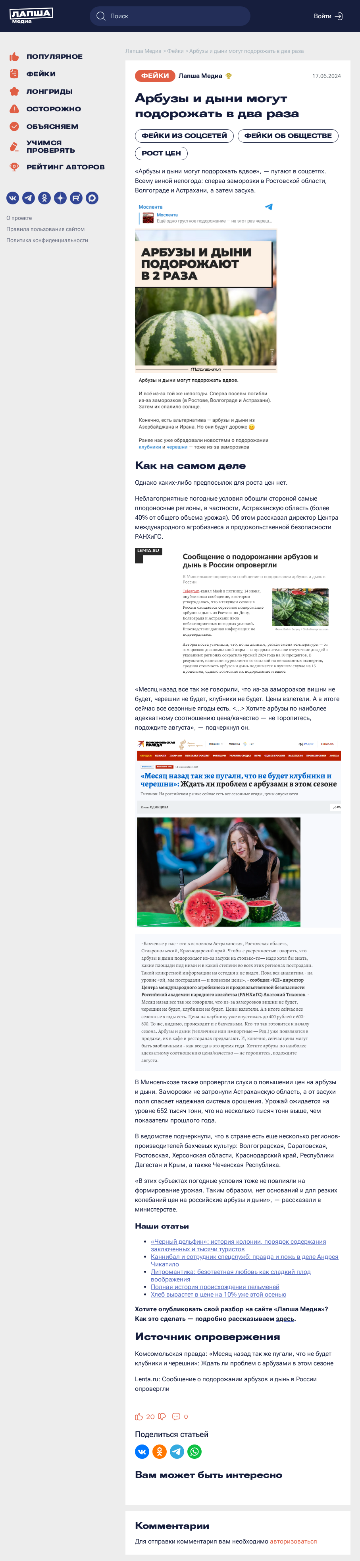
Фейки (155, 76)
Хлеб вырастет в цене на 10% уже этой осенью (218, 1294)
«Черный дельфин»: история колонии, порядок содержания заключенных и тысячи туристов (238, 1245)
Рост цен (161, 153)
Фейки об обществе (288, 136)
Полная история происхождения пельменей (215, 1287)
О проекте (19, 218)
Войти (328, 16)
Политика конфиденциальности (47, 240)
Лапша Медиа (200, 76)
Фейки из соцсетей (184, 136)
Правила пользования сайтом (45, 229)
